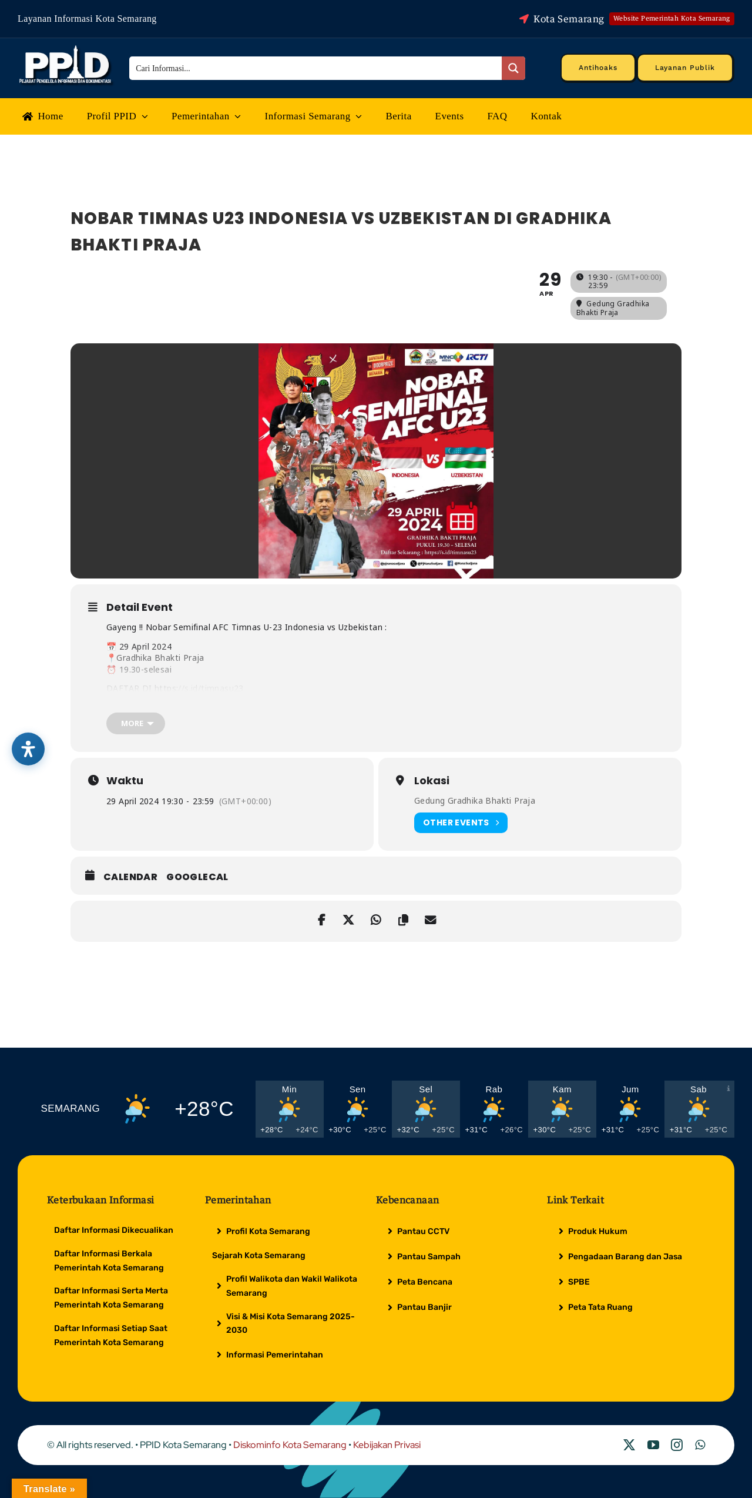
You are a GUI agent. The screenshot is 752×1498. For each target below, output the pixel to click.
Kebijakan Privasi (387, 1445)
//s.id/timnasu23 (210, 688)
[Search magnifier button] (513, 68)
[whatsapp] (700, 1445)
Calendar (130, 877)
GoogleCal (197, 877)
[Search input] (316, 68)
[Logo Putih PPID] (66, 48)
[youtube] (653, 1445)
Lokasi (431, 780)
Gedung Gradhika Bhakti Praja (474, 800)
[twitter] (629, 1445)
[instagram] (677, 1445)
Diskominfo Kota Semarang (290, 1445)
